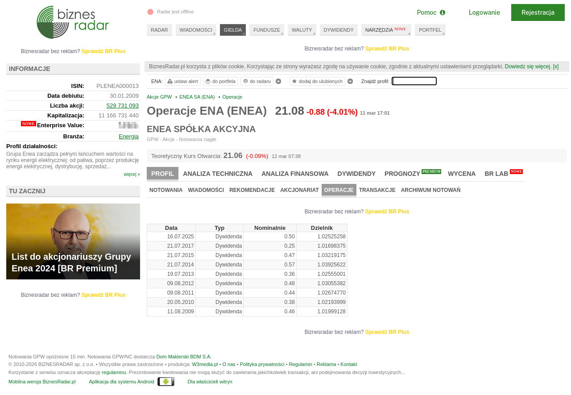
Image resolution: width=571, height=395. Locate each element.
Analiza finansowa (294, 173)
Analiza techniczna (217, 173)
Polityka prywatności (262, 364)
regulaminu (114, 372)
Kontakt (348, 364)
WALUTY (302, 30)
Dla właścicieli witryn (210, 381)
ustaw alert (182, 81)
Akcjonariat (299, 190)
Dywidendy (357, 173)
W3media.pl (205, 364)
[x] (556, 66)
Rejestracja (537, 12)
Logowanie (484, 12)
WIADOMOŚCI (196, 30)
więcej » (132, 174)
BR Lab (503, 173)
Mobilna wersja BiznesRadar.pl (41, 381)
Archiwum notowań (431, 190)
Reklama (326, 364)
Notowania (165, 190)
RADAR (159, 30)
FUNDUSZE (266, 30)
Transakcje (377, 190)
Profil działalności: (32, 146)
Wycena (462, 173)
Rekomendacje (252, 190)
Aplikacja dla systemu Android (121, 381)
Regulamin (300, 364)
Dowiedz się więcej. (528, 66)
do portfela (220, 81)
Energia (129, 136)
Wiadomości (206, 190)
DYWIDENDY (339, 30)
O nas (228, 364)
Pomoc (431, 12)
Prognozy (413, 173)
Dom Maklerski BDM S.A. (183, 356)
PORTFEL (430, 30)
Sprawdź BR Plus (387, 49)
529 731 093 (123, 105)
